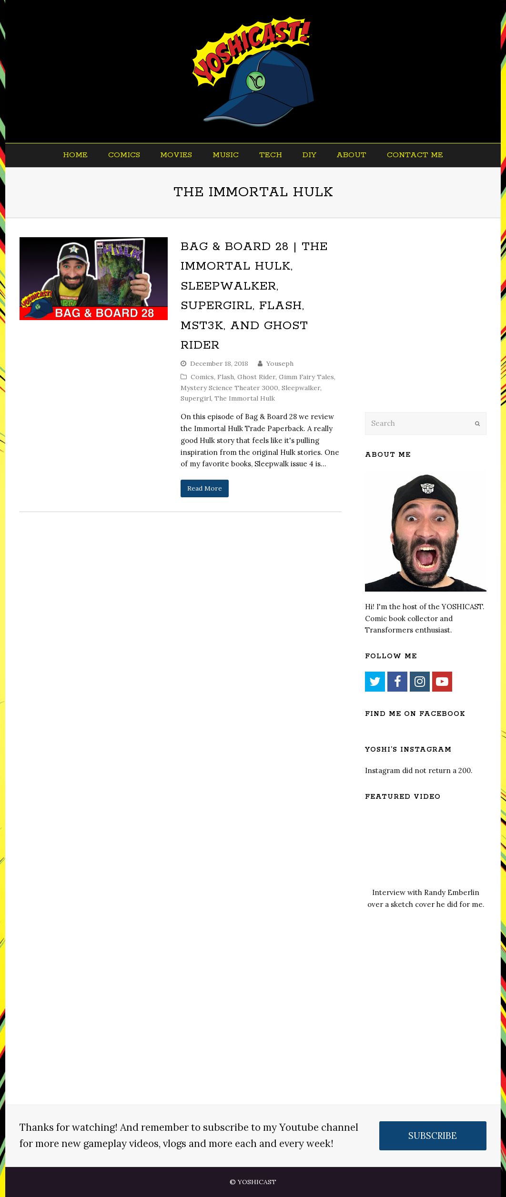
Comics (202, 376)
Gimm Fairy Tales (306, 376)
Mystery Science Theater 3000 (229, 387)
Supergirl (196, 398)
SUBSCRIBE (432, 1135)
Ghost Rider (256, 376)
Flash (225, 376)
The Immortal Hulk (244, 398)
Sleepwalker (301, 387)
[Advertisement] (431, 327)
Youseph (279, 363)
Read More (204, 488)
